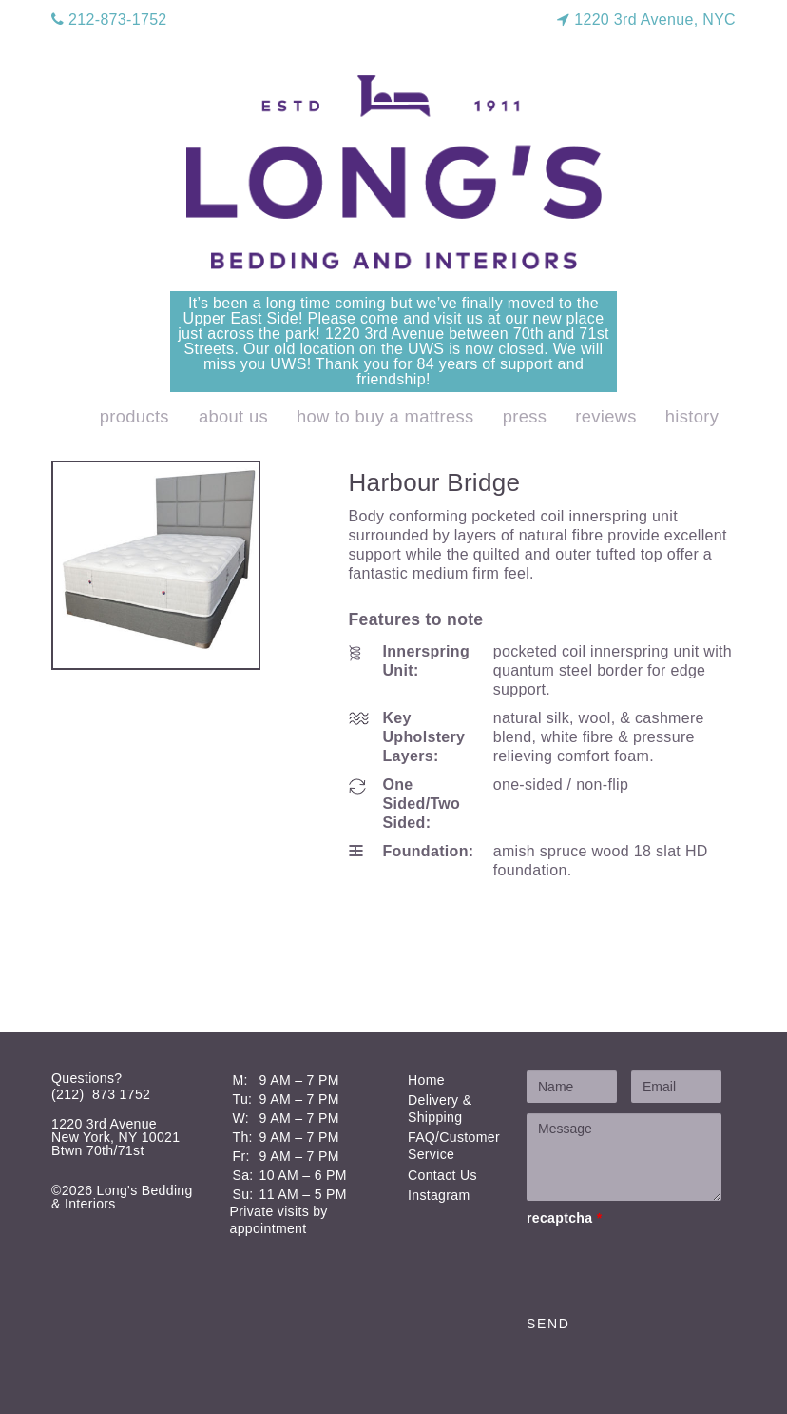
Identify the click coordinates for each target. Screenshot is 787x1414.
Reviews (606, 416)
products (134, 416)
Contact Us (442, 1175)
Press (525, 416)
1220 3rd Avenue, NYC (646, 19)
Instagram (439, 1195)
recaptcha (564, 1218)
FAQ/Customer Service (454, 1145)
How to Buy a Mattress (385, 416)
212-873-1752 (109, 19)
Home (426, 1080)
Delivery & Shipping (439, 1108)
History (692, 416)
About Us (233, 416)
